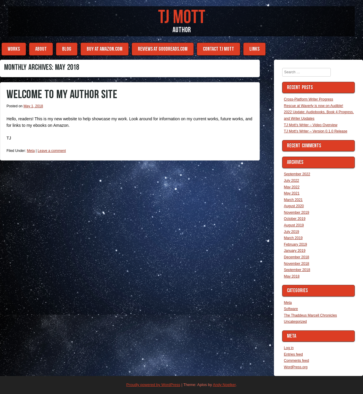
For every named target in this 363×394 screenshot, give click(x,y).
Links (254, 49)
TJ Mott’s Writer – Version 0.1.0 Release (315, 131)
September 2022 (297, 174)
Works (14, 49)
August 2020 (294, 206)
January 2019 (295, 251)
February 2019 (295, 244)
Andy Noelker (224, 384)
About (41, 49)
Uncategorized (295, 322)
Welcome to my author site (62, 94)
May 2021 (292, 193)
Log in (289, 348)
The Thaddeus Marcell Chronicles (310, 315)
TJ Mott (181, 17)
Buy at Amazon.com (104, 49)
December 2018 (296, 257)
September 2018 (297, 270)
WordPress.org (296, 367)
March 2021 (293, 200)
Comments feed (296, 361)
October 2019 (295, 219)
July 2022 (291, 181)
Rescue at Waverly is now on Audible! (313, 106)
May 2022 (292, 187)
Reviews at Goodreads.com (163, 49)
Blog (66, 49)
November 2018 (296, 264)
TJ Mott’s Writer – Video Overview (311, 125)
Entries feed (293, 354)
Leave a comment (52, 151)
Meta (31, 151)
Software (291, 309)
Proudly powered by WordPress (153, 384)
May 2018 (292, 276)
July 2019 (291, 232)
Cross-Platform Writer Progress (308, 99)
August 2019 (294, 225)
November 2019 (296, 212)
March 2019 (293, 238)
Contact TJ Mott (218, 49)
